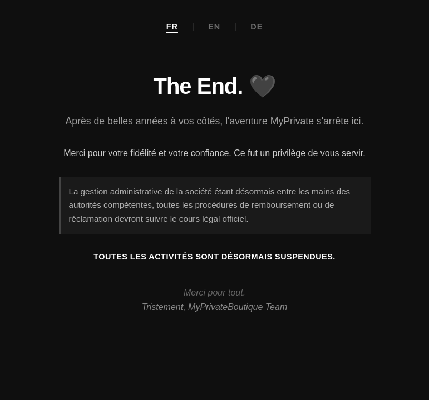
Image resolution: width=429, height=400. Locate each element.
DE (256, 26)
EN (214, 26)
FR (172, 26)
